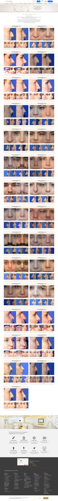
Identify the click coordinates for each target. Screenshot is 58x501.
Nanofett (16, 477)
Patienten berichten (46, 493)
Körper (25, 3)
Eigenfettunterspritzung (17, 476)
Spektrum (25, 480)
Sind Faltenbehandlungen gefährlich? (19, 479)
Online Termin (51, 3)
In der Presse (6, 489)
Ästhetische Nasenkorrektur (28, 481)
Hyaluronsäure (16, 475)
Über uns (6, 3)
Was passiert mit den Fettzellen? (48, 475)
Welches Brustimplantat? (37, 490)
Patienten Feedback (6, 484)
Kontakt (46, 1)
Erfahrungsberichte (39, 3)
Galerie (5, 487)
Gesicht (12, 3)
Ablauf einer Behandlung (47, 474)
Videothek (6, 490)
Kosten (45, 476)
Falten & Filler (16, 473)
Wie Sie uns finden (7, 486)
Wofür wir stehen (6, 473)
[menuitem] (7, 3)
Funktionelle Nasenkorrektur (28, 482)
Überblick (25, 473)
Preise (34, 3)
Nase (16, 3)
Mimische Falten (16, 474)
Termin (50, 1)
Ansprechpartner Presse (7, 491)
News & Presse (6, 488)
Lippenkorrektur (16, 478)
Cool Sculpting (46, 473)
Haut (29, 3)
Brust (20, 3)
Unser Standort (6, 485)
